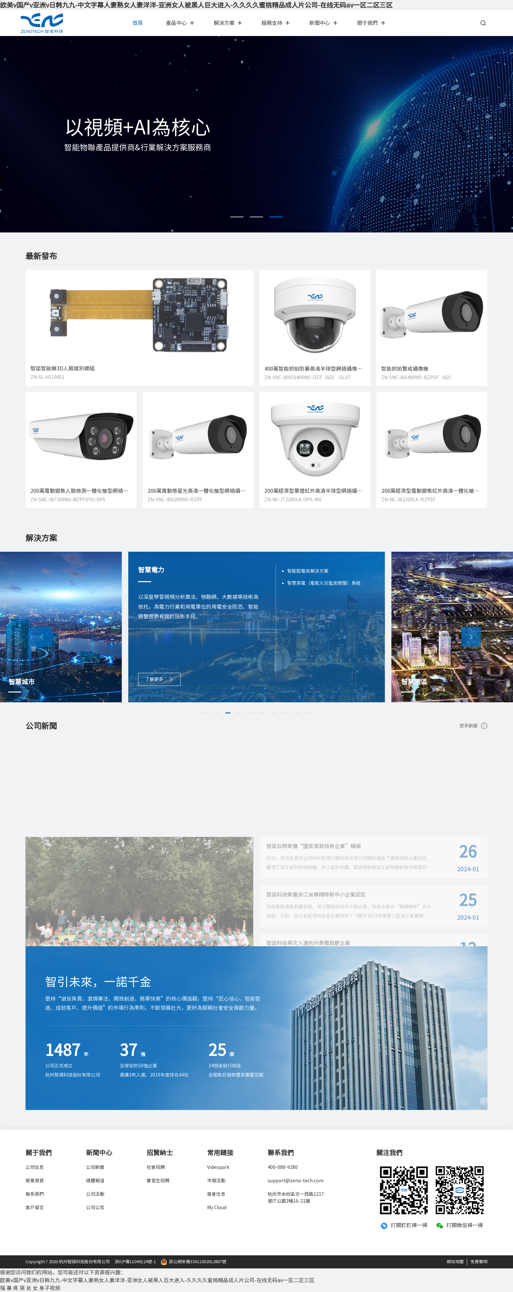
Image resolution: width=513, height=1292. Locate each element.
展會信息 (216, 1194)
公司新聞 (95, 1167)
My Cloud (216, 1207)
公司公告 (95, 1207)
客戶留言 (35, 1207)
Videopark (218, 1167)
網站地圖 (455, 1262)
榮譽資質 (35, 1180)
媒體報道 (95, 1180)
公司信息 (35, 1167)
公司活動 (95, 1194)
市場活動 (216, 1180)
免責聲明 (478, 1262)
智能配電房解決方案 (307, 571)
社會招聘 (156, 1167)
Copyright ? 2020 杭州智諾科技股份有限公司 (68, 1262)
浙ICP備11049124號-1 (135, 1262)
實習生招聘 (158, 1180)
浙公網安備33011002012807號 (193, 1262)
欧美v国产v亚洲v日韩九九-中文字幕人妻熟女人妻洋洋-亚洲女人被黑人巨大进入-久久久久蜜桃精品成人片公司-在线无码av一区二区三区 (196, 5)
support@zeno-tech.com (296, 1180)
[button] (236, 216)
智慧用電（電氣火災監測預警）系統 (324, 583)
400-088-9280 (283, 1167)
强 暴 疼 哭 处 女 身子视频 (30, 1288)
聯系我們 (35, 1194)
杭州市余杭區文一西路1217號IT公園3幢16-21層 (296, 1197)
